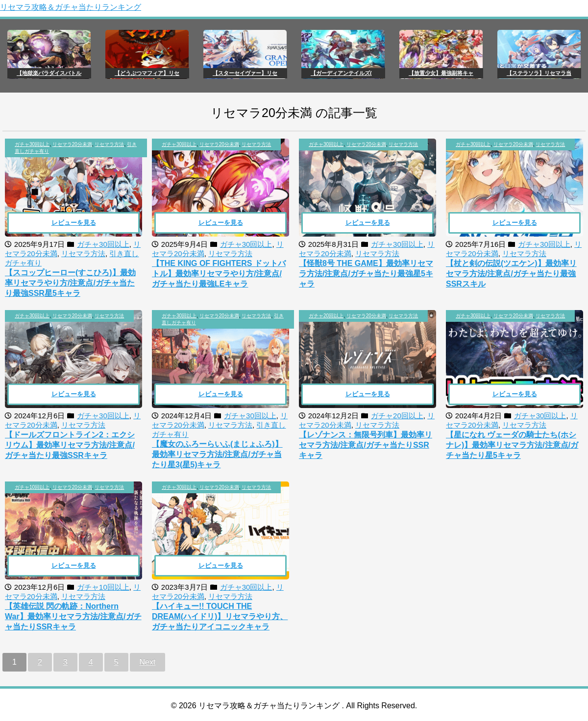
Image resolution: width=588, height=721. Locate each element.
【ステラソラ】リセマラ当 (539, 73)
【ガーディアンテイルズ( (341, 73)
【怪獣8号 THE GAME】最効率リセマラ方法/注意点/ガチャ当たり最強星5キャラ (366, 273)
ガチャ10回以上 (32, 487)
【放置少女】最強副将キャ (441, 73)
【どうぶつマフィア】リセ (147, 73)
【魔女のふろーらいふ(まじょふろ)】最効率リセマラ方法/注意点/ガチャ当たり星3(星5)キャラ (217, 454)
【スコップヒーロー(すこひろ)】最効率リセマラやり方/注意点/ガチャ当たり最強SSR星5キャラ (70, 282)
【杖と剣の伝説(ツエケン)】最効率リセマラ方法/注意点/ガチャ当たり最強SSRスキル (511, 273)
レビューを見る (73, 222)
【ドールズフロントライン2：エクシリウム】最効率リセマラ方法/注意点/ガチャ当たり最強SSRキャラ (70, 445)
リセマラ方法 (109, 144)
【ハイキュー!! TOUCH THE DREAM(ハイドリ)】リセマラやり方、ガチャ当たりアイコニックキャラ (220, 616)
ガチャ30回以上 (32, 144)
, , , (76, 148)
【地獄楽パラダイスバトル (49, 73)
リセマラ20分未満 (72, 144)
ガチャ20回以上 (326, 315)
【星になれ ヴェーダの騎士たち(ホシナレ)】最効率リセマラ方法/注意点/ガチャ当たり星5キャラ (512, 445)
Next (148, 662)
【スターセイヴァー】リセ (245, 73)
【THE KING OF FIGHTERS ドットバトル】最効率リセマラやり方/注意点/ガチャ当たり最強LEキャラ (219, 273)
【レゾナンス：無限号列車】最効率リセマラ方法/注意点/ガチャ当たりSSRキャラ (365, 445)
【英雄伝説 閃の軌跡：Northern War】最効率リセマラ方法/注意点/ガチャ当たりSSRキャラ (73, 616)
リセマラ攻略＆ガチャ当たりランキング (70, 7)
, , (216, 144)
